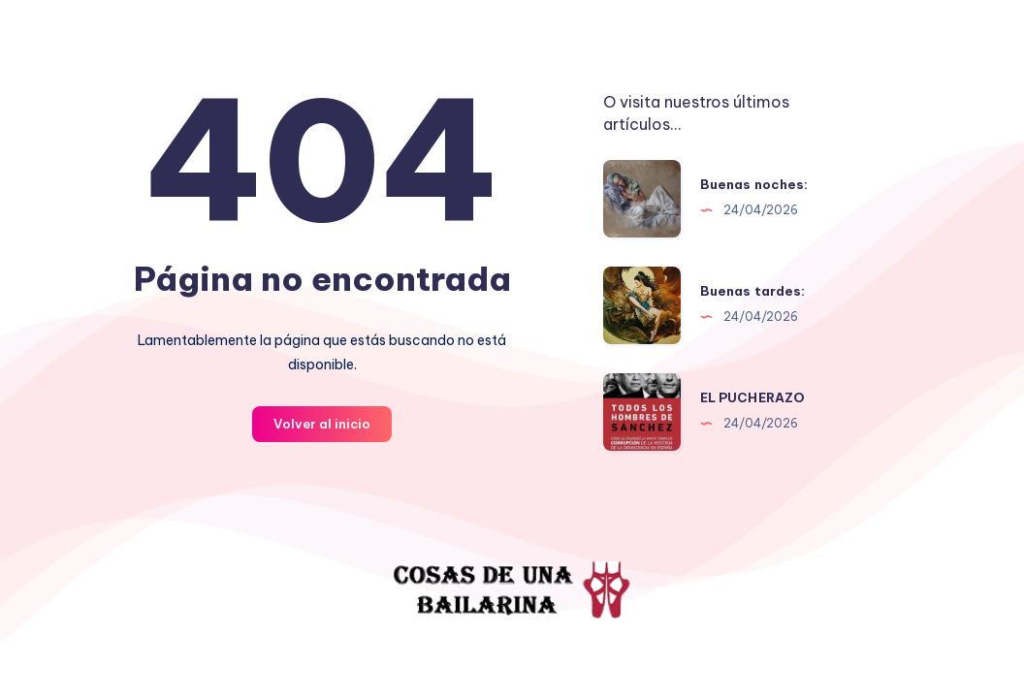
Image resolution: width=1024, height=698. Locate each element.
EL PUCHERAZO (753, 397)
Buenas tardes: (753, 291)
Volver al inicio (321, 423)
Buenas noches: (754, 184)
